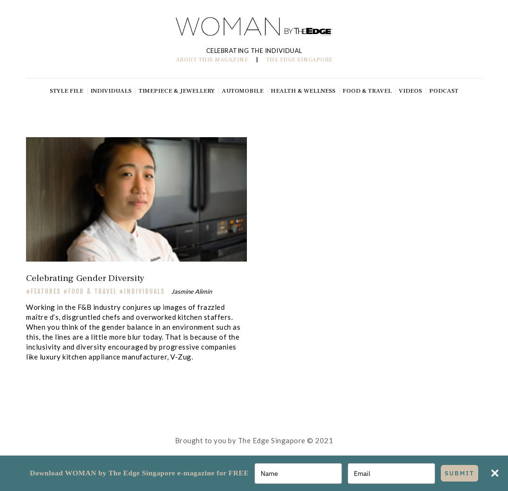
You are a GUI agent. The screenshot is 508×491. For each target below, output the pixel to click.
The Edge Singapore (272, 440)
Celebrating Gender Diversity (85, 278)
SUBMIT (459, 473)
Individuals (144, 291)
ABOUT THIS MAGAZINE (212, 59)
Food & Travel (92, 291)
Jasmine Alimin (191, 291)
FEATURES (46, 291)
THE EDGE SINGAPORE (299, 59)
